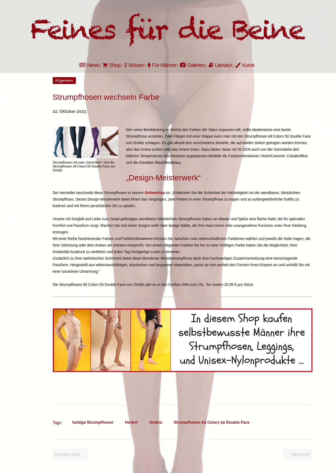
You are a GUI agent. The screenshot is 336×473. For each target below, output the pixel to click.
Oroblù (155, 422)
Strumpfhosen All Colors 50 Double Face (212, 422)
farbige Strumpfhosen (93, 422)
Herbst (131, 422)
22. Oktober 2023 (69, 111)
